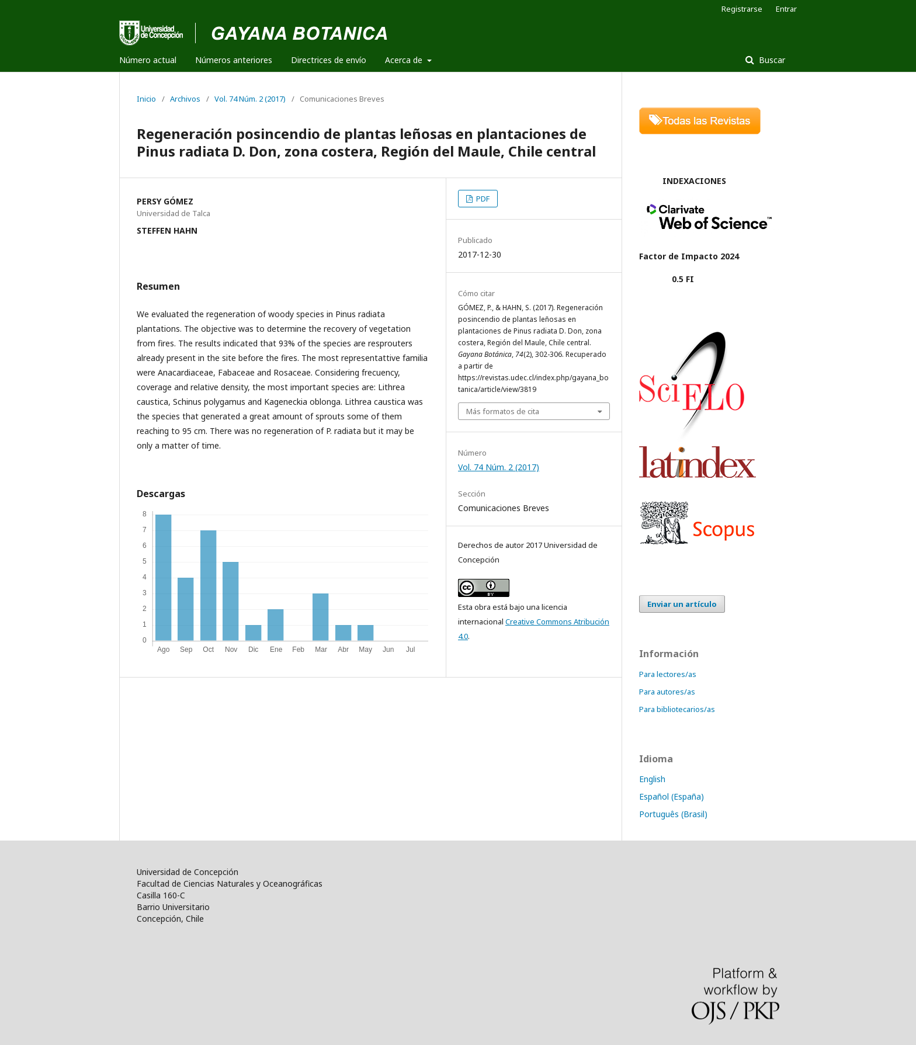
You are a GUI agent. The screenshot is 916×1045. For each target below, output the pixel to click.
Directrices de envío (328, 59)
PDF (482, 198)
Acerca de (405, 59)
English (652, 778)
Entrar (786, 9)
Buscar (771, 59)
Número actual (147, 59)
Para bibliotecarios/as (677, 709)
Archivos (185, 98)
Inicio (146, 98)
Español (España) (671, 796)
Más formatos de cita (502, 411)
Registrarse (741, 9)
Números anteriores (233, 59)
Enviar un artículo (682, 604)
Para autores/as (667, 691)
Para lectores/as (667, 674)
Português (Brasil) (673, 814)
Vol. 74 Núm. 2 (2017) (250, 98)
